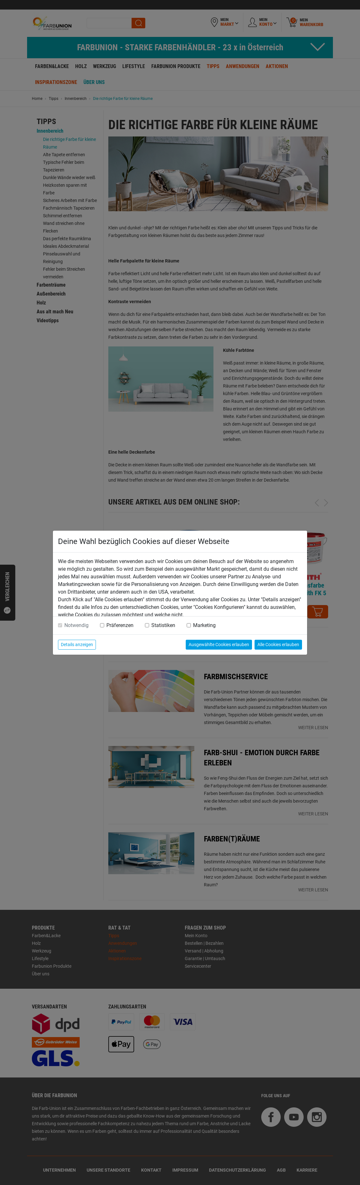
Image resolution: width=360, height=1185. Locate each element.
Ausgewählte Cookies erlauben (219, 644)
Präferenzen (119, 625)
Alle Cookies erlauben (278, 644)
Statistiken (163, 625)
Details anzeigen (77, 644)
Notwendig (76, 625)
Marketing (204, 625)
